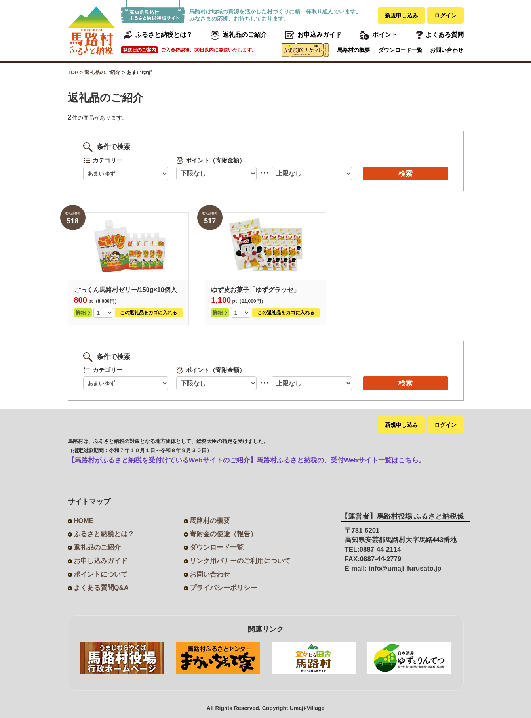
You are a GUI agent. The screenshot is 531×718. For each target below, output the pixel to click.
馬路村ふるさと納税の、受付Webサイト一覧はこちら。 (341, 460)
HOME (83, 521)
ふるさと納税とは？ (104, 534)
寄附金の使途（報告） (223, 534)
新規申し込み (401, 15)
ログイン (445, 15)
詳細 (81, 312)
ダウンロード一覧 (400, 50)
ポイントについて (101, 574)
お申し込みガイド (101, 561)
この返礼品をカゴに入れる (148, 312)
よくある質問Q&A (101, 588)
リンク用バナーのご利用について (240, 561)
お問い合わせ (446, 50)
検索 (405, 174)
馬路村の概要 (353, 50)
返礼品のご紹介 (97, 547)
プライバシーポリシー (223, 588)
